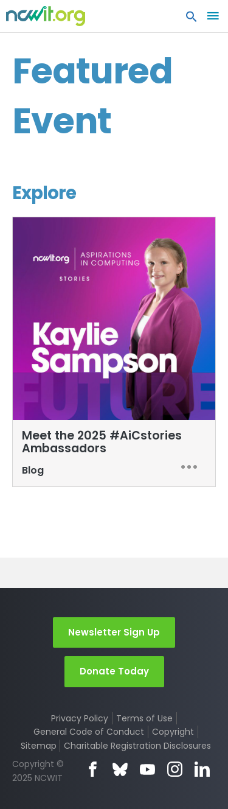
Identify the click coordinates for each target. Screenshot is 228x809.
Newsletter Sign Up (114, 632)
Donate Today (114, 671)
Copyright (173, 732)
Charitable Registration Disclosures (137, 746)
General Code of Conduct (88, 732)
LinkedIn (202, 769)
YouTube (147, 769)
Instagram (174, 769)
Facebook (92, 769)
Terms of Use (144, 718)
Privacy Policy (79, 718)
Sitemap (39, 746)
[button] (191, 19)
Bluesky (120, 769)
